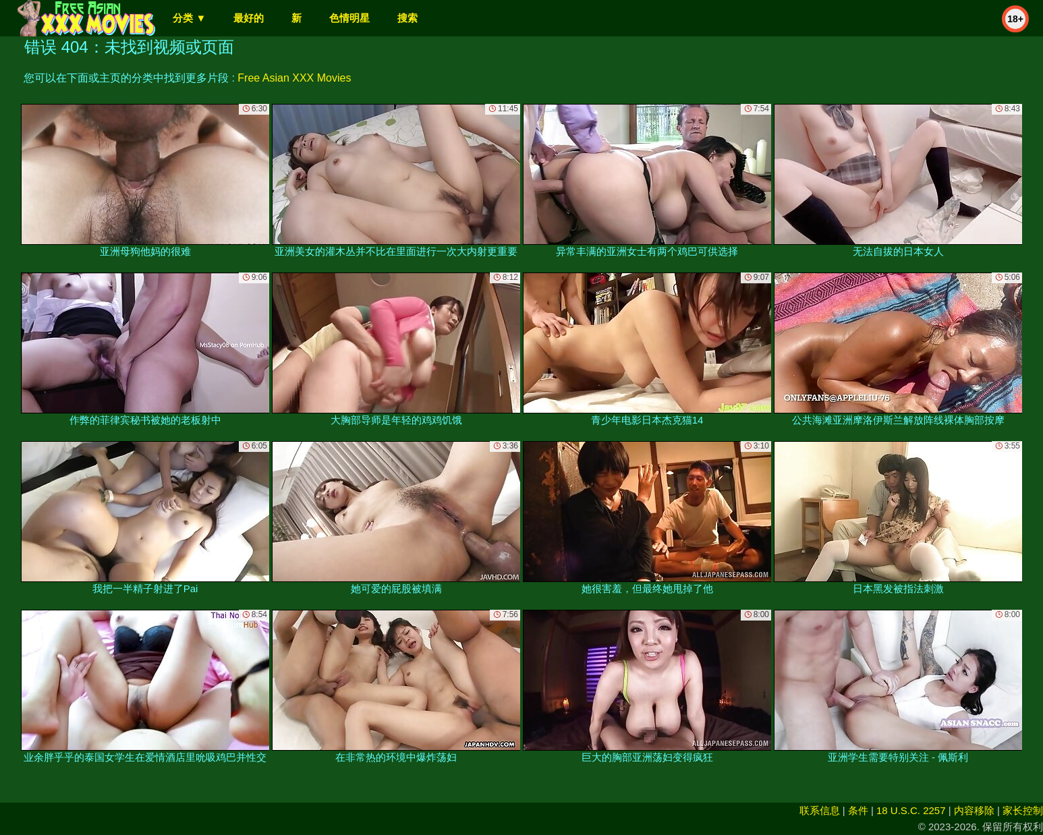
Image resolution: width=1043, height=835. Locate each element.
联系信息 (819, 810)
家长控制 (1023, 810)
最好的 (248, 18)
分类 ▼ (189, 18)
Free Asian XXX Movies (294, 78)
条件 (858, 810)
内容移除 (974, 810)
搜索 (407, 18)
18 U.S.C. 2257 (911, 810)
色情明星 (349, 18)
